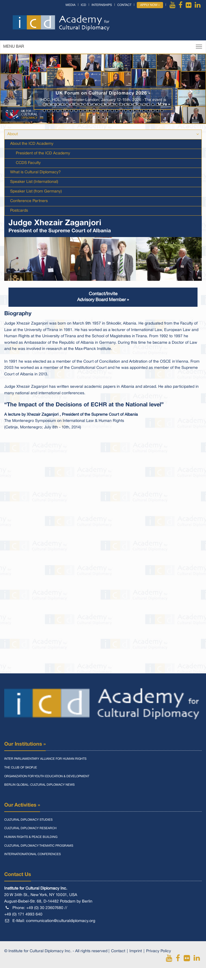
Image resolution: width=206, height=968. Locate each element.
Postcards (19, 211)
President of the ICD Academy (43, 153)
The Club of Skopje (20, 767)
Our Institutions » (25, 744)
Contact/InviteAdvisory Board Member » (103, 297)
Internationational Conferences (32, 854)
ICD (83, 5)
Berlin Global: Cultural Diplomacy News (39, 784)
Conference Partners (29, 201)
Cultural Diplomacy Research (30, 828)
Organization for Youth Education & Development (46, 776)
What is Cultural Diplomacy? (35, 172)
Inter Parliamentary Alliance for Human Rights (45, 758)
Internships (102, 5)
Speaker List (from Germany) (36, 191)
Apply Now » (150, 5)
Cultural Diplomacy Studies (28, 819)
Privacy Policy (158, 951)
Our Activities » (22, 805)
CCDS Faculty (28, 163)
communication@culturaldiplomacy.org (60, 921)
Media (70, 5)
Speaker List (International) (34, 182)
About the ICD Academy (31, 144)
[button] (15, 89)
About (12, 134)
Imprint (135, 951)
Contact (124, 5)
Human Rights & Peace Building (30, 837)
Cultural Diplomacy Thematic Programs (38, 845)
